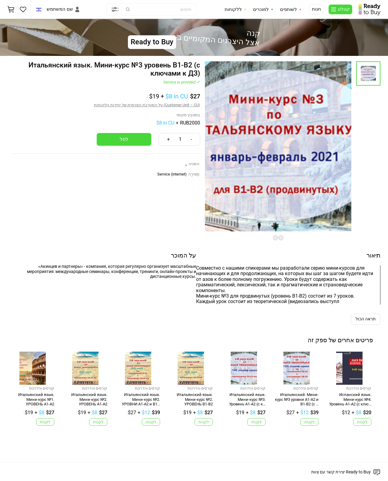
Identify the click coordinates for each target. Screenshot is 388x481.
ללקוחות (233, 9)
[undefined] (275, 238)
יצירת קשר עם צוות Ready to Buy (341, 471)
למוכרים (261, 9)
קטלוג (344, 9)
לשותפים (288, 9)
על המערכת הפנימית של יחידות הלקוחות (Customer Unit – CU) (147, 105)
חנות (316, 9)
